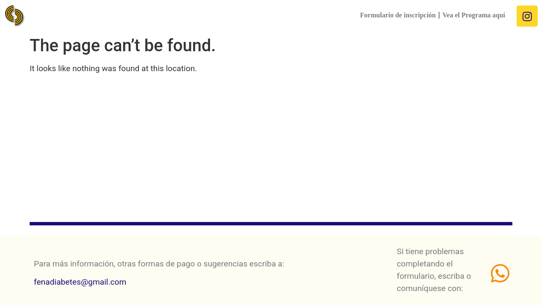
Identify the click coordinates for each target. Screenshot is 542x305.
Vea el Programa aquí (473, 15)
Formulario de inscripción (398, 15)
